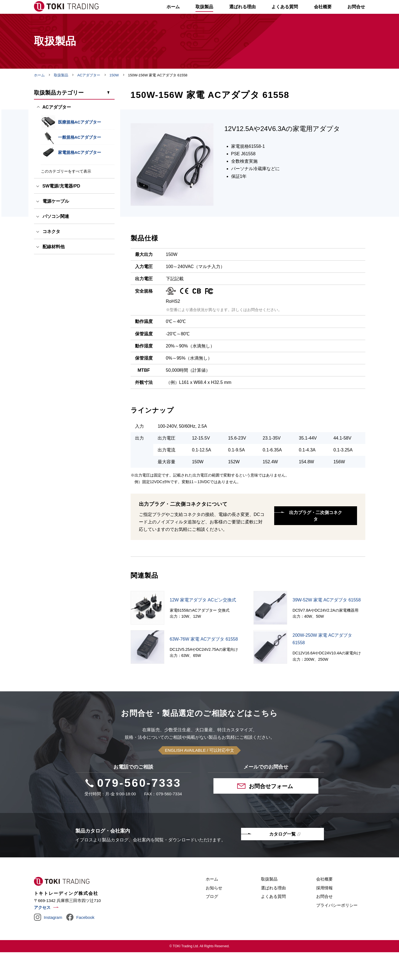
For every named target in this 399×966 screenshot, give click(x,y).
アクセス (42, 921)
